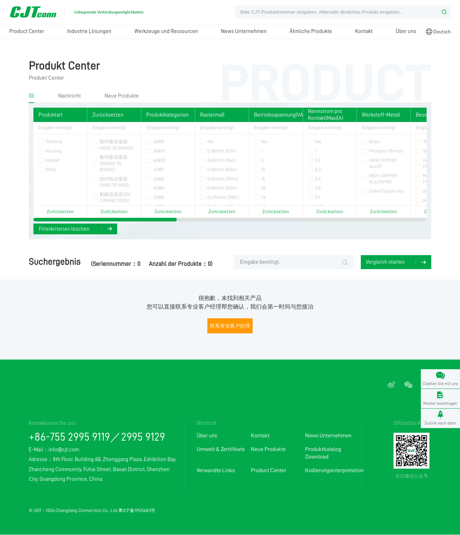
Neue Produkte (122, 95)
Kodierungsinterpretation (332, 471)
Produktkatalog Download (323, 453)
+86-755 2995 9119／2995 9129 (97, 437)
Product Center (26, 31)
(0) (31, 95)
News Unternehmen (244, 31)
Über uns (406, 31)
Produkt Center (64, 66)
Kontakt (364, 31)
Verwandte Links (216, 471)
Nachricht (69, 95)
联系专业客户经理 (230, 326)
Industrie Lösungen (89, 31)
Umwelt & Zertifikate (221, 449)
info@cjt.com (64, 449)
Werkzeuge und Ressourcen (166, 31)
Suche (345, 263)
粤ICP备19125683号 (136, 510)
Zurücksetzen (60, 211)
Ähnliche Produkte (311, 31)
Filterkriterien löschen (64, 228)
